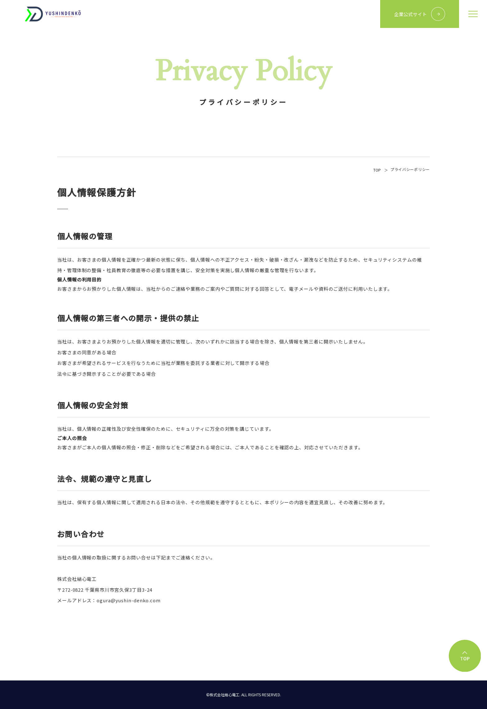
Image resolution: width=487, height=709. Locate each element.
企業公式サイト (410, 14)
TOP (377, 170)
